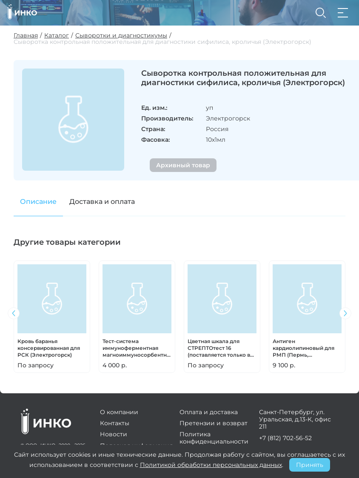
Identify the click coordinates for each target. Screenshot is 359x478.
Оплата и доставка (209, 412)
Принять (309, 465)
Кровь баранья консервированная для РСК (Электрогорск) (48, 348)
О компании (119, 412)
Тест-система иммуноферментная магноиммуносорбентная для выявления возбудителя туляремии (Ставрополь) (137, 348)
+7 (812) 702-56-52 (285, 438)
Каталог (56, 35)
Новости (113, 434)
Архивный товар (183, 165)
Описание (38, 201)
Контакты (114, 423)
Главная (26, 35)
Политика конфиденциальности (214, 437)
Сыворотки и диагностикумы (121, 35)
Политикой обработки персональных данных (211, 465)
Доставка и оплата (102, 201)
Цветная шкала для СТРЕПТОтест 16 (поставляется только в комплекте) (219, 348)
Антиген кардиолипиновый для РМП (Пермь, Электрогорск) (303, 348)
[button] (345, 313)
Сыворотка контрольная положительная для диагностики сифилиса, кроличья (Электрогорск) (162, 42)
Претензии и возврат (214, 423)
